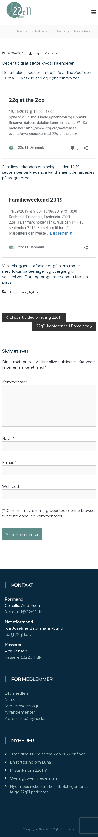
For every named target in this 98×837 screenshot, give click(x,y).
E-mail (9, 462)
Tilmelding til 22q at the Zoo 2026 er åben (48, 754)
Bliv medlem (17, 693)
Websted (10, 486)
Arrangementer (20, 712)
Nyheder (42, 31)
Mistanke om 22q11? (28, 770)
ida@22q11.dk (18, 634)
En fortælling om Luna (30, 762)
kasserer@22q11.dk (23, 657)
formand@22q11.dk (23, 611)
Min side (13, 699)
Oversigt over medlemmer (34, 778)
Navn (8, 438)
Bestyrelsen (18, 292)
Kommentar (14, 382)
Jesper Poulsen (45, 53)
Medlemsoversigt (21, 705)
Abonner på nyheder (25, 718)
